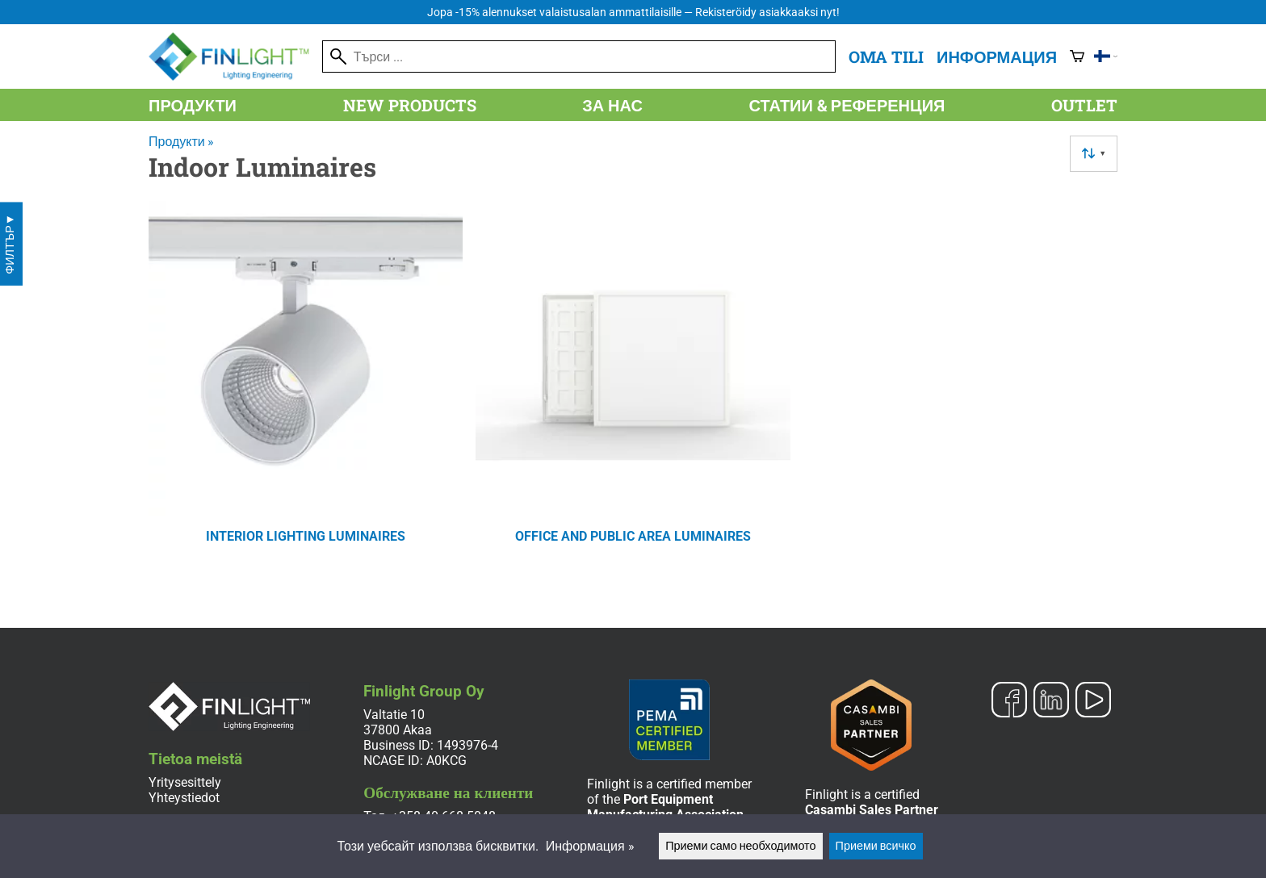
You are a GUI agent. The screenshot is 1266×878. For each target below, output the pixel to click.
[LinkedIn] (1051, 701)
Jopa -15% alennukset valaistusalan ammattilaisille (633, 12)
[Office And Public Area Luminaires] (633, 393)
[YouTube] (1093, 701)
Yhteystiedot (184, 797)
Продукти (193, 104)
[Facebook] (1009, 701)
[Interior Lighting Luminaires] (306, 393)
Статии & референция (847, 104)
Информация (997, 56)
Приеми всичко (876, 846)
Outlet (1084, 104)
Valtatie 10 (394, 714)
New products (409, 104)
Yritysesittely (185, 782)
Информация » (590, 846)
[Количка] (1077, 56)
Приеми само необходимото (740, 846)
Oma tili (886, 56)
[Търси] (579, 56)
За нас (612, 104)
